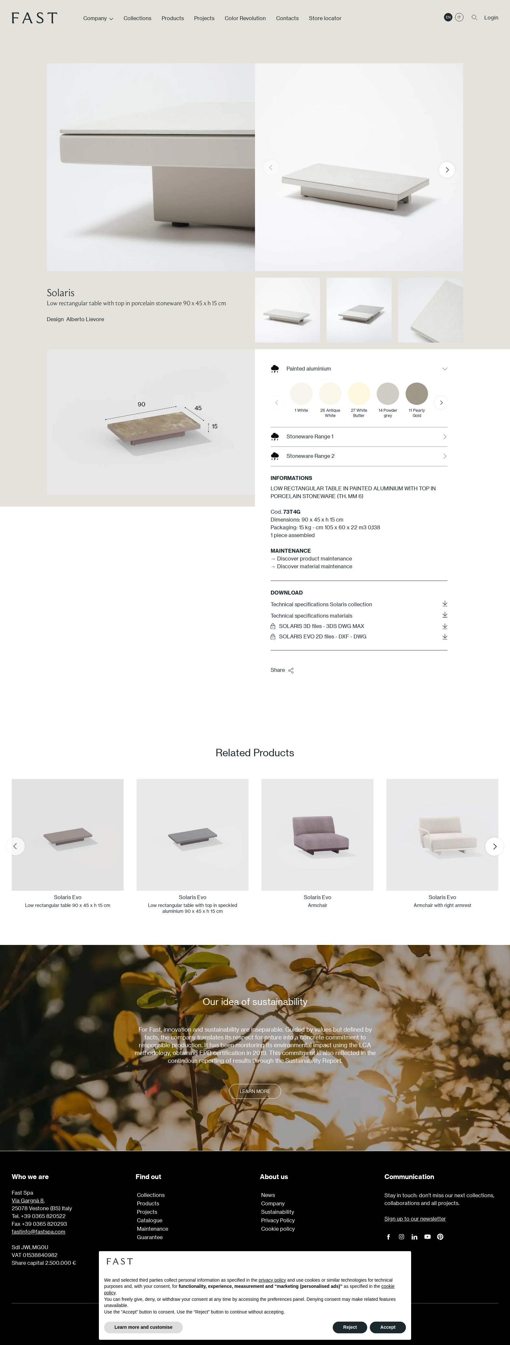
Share (282, 670)
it (459, 17)
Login (491, 17)
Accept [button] (388, 1327)
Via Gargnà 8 (28, 1200)
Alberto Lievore (85, 319)
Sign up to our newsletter (415, 1218)
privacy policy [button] (272, 1280)
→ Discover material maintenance (311, 566)
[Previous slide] (277, 402)
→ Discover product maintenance (311, 558)
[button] (452, 170)
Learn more (255, 1091)
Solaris (60, 292)
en (448, 17)
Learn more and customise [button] (143, 1327)
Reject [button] (350, 1327)
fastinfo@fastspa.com (38, 1231)
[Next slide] (441, 402)
